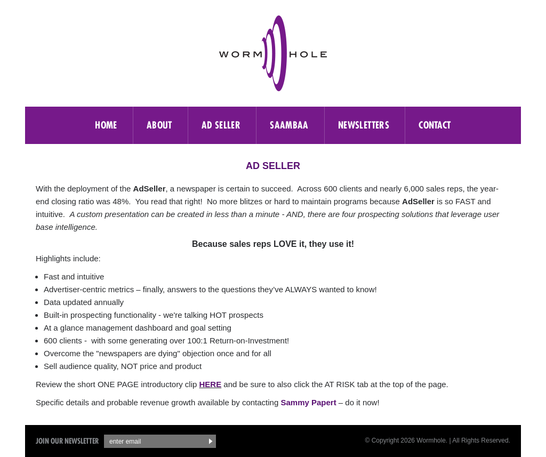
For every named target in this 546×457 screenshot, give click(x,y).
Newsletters (363, 125)
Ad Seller (221, 125)
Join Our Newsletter (67, 441)
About (159, 125)
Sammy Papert (308, 402)
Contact (435, 125)
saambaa (289, 125)
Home (106, 125)
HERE (210, 384)
